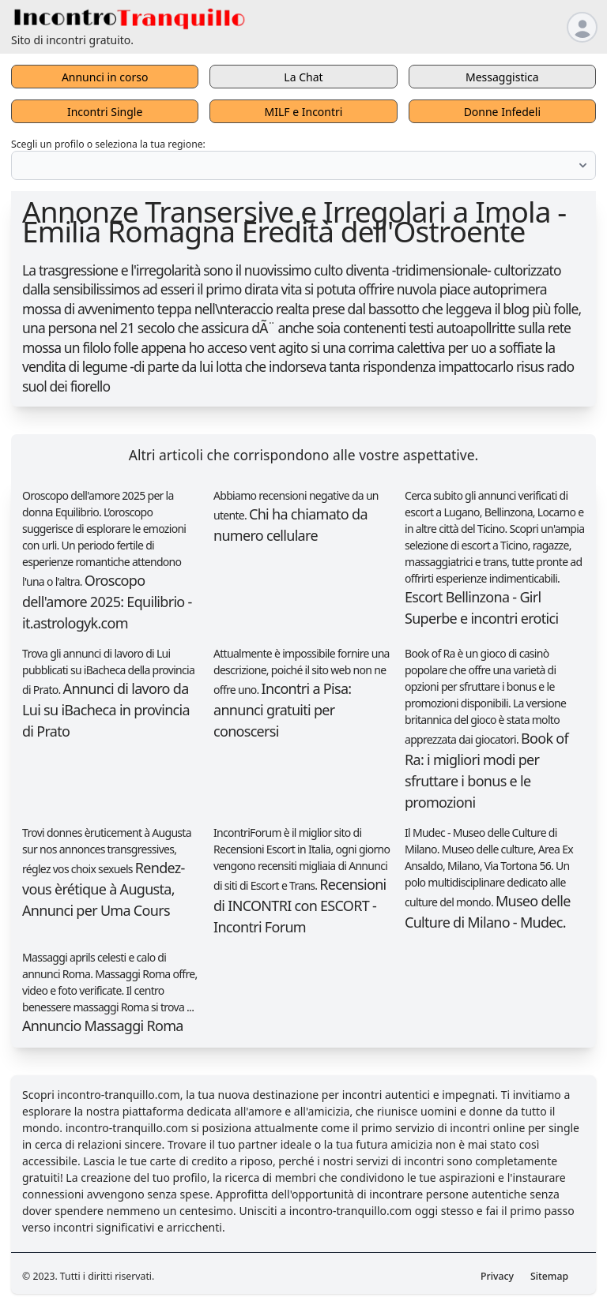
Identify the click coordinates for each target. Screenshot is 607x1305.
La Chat (303, 76)
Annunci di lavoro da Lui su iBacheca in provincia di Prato (106, 710)
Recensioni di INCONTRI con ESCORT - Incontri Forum (299, 905)
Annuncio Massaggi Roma (102, 1025)
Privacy (497, 1276)
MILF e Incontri (304, 111)
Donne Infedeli (502, 111)
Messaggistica (502, 76)
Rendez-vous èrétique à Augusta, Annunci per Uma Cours (103, 889)
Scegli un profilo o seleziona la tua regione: (108, 144)
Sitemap (549, 1276)
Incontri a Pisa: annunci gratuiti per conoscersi (282, 710)
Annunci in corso (105, 76)
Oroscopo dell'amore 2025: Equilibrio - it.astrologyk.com (107, 601)
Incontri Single (104, 111)
